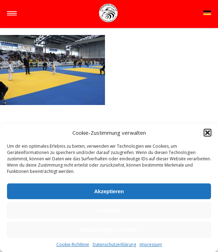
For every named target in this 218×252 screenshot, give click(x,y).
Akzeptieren (109, 191)
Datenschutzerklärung (114, 244)
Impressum (151, 244)
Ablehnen (109, 211)
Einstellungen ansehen (109, 230)
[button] (207, 132)
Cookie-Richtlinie (72, 244)
